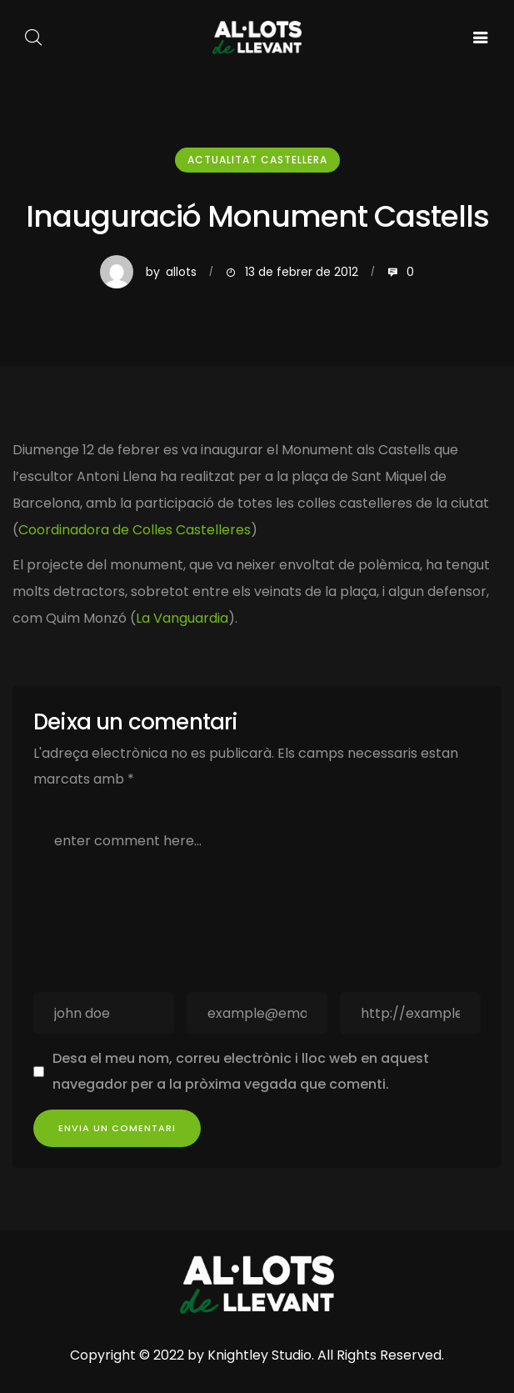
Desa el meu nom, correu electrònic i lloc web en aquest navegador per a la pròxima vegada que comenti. (240, 1071)
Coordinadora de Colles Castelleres (134, 529)
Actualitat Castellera (257, 160)
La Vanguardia (182, 618)
